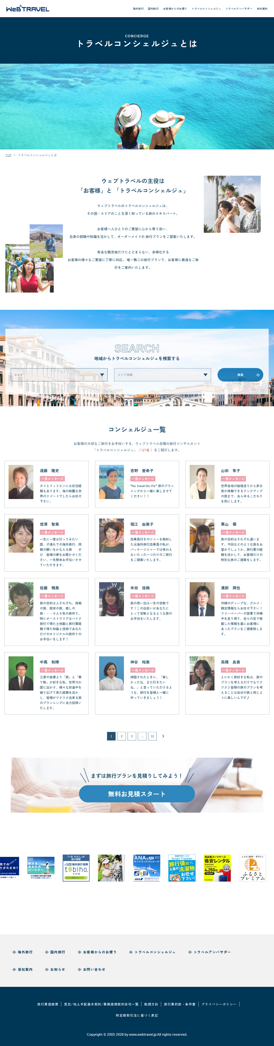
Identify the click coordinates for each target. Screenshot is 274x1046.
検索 (240, 380)
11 (152, 741)
